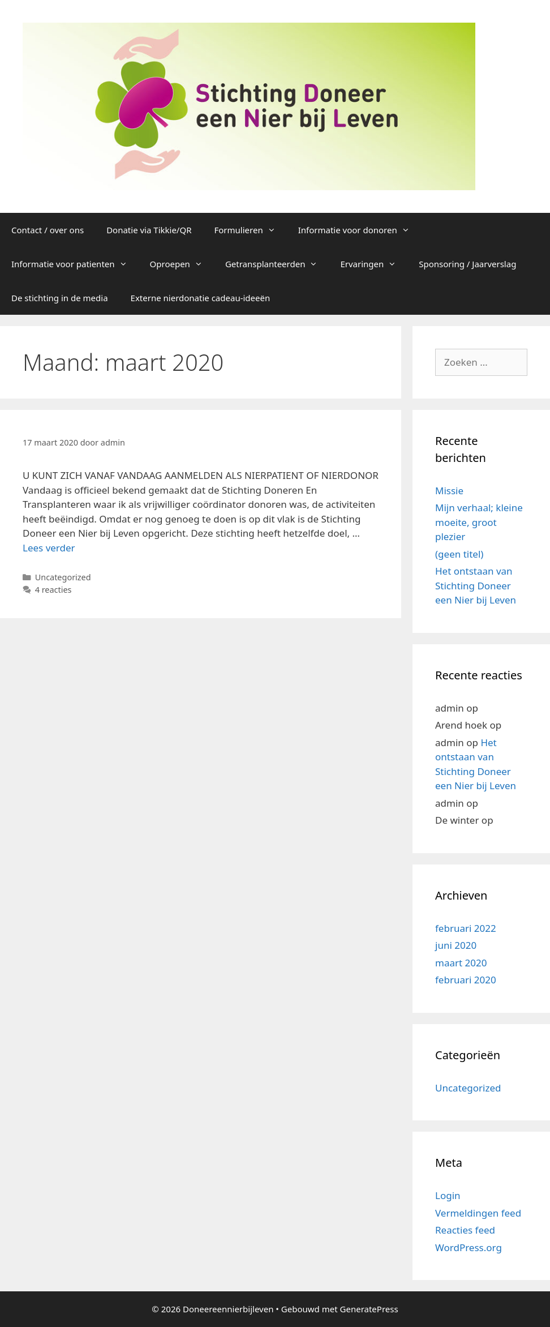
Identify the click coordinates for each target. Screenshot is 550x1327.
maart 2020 (461, 962)
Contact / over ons (47, 230)
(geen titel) (459, 553)
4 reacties (53, 589)
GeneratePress (369, 1309)
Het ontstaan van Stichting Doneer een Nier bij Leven (475, 585)
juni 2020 (455, 945)
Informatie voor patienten (75, 264)
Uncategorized (63, 577)
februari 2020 (465, 979)
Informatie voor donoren (359, 230)
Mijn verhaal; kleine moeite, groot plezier (479, 522)
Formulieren (250, 230)
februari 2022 (465, 928)
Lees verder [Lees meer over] (49, 547)
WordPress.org (468, 1247)
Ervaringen (373, 264)
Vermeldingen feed (478, 1212)
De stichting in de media (59, 297)
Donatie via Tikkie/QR (148, 230)
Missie (449, 490)
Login (448, 1195)
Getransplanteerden (277, 264)
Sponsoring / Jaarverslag (467, 263)
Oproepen (182, 264)
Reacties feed (465, 1229)
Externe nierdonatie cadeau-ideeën (200, 297)
